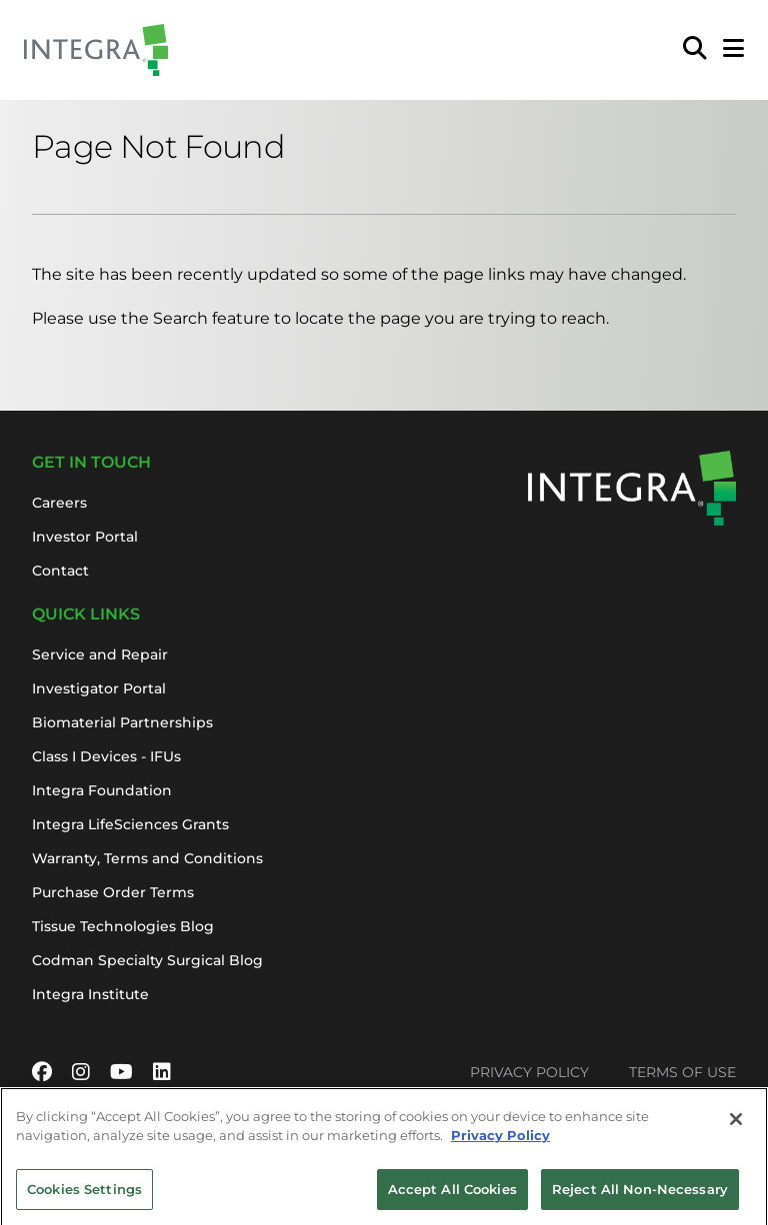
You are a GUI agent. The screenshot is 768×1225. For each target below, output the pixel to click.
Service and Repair (100, 654)
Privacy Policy (529, 1072)
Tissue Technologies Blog (123, 926)
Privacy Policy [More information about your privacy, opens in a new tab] (500, 1139)
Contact (60, 571)
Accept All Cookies (452, 1193)
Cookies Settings (84, 1193)
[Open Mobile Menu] (733, 50)
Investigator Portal (99, 688)
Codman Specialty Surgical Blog (147, 960)
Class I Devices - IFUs (106, 756)
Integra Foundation (102, 790)
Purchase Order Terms (113, 892)
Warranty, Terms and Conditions (147, 858)
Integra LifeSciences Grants (130, 824)
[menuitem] (695, 50)
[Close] (736, 1123)
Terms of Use (682, 1072)
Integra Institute (90, 994)
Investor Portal (85, 537)
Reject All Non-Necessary (640, 1193)
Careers (59, 503)
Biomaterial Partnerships (122, 722)
